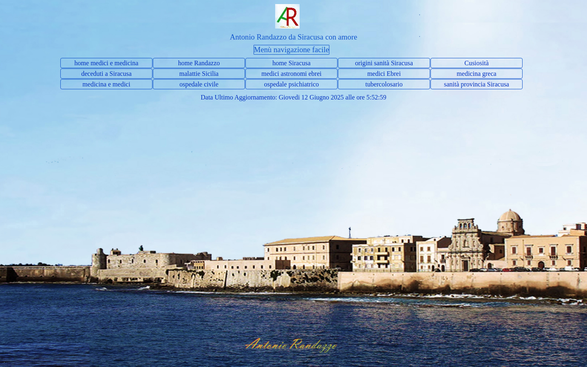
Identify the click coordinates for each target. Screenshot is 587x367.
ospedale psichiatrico (291, 84)
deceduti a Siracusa (106, 73)
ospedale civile (198, 84)
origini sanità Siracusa (384, 63)
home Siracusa (291, 63)
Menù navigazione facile (291, 49)
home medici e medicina (107, 63)
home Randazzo (199, 63)
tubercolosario (384, 84)
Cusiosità (476, 63)
